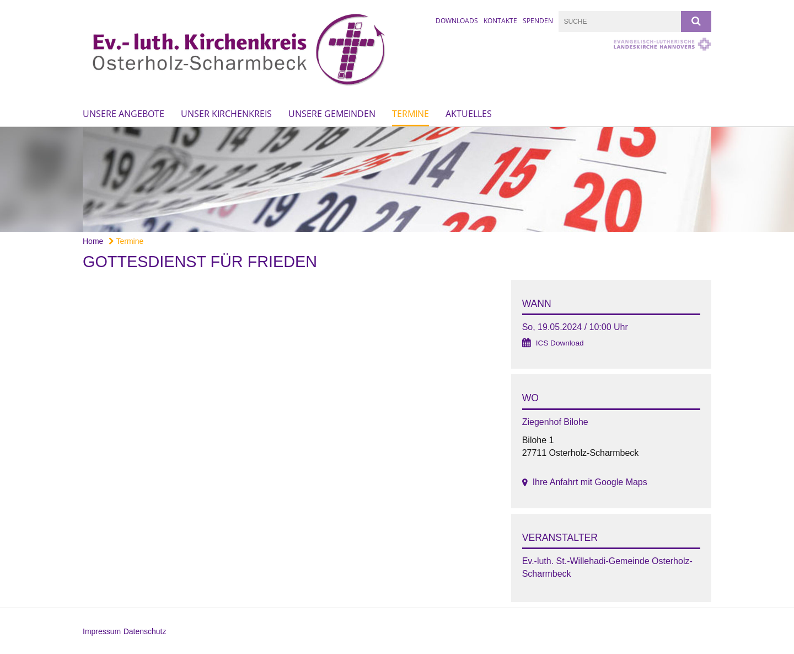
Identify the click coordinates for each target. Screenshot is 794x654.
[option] (397, 179)
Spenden (538, 20)
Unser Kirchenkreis (226, 114)
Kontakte (500, 20)
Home (93, 241)
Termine (410, 114)
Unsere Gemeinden (331, 114)
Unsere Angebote (123, 114)
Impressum (102, 631)
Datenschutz (145, 631)
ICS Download (560, 343)
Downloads (457, 20)
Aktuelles (469, 114)
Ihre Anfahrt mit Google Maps (590, 482)
